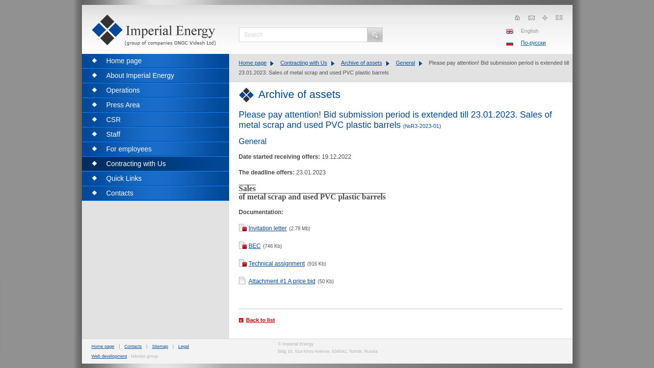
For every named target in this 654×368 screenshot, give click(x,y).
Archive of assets (361, 63)
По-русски (533, 43)
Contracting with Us (303, 63)
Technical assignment (277, 263)
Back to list (260, 320)
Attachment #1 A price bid (282, 281)
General (405, 63)
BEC (255, 246)
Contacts (133, 346)
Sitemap (160, 346)
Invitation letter (268, 228)
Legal (183, 346)
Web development (109, 356)
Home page (253, 63)
